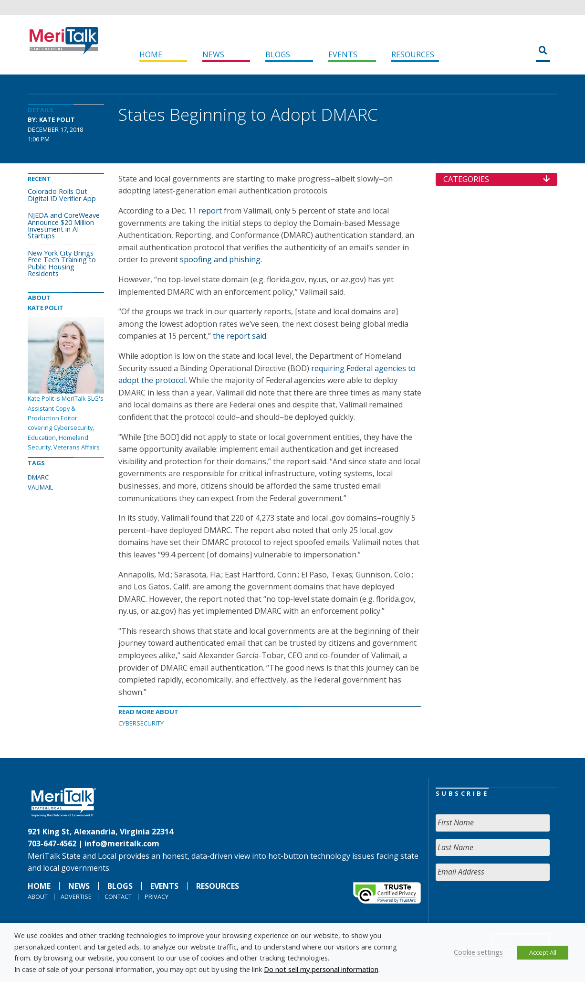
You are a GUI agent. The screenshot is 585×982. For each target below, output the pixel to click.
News (213, 54)
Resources (412, 54)
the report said (239, 336)
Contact (118, 896)
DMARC (38, 477)
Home (150, 54)
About (38, 896)
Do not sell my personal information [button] (321, 969)
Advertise (76, 896)
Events (342, 54)
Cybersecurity (141, 723)
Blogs (277, 54)
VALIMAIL (40, 487)
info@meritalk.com (121, 843)
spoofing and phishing (220, 259)
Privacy (156, 896)
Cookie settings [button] (478, 952)
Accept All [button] (542, 952)
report (210, 210)
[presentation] (508, 907)
